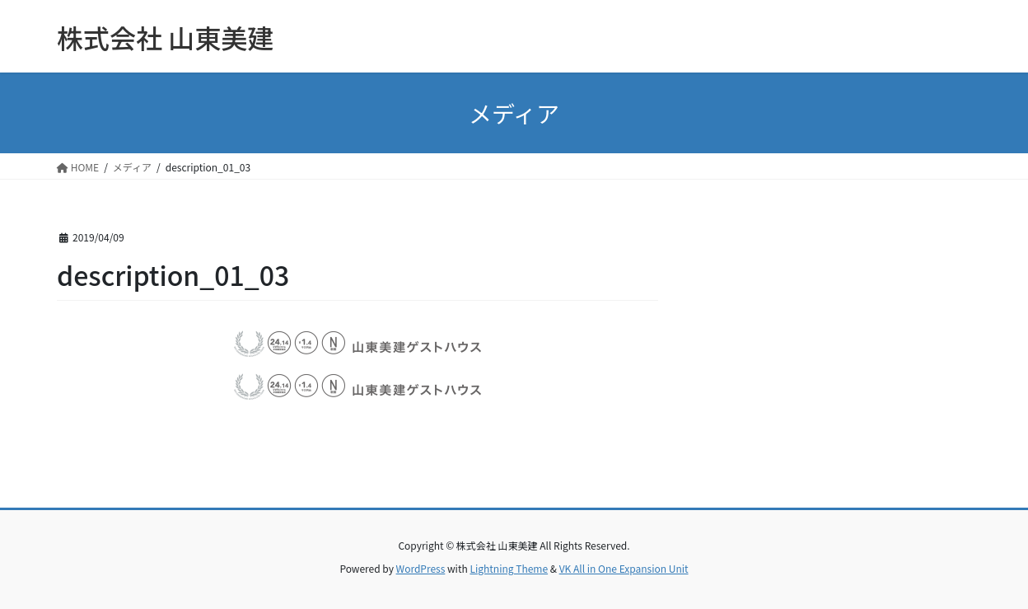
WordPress (421, 568)
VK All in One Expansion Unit (624, 568)
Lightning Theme (509, 568)
